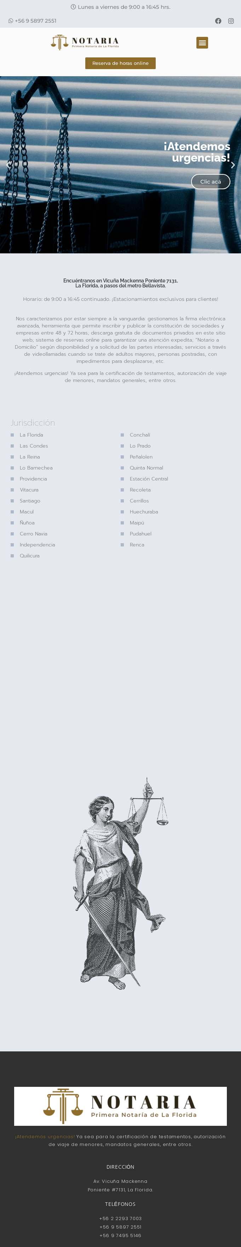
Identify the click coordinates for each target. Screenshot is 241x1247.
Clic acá (210, 181)
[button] (120, 7)
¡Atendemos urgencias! (45, 1136)
